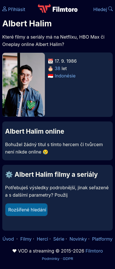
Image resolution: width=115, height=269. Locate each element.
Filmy (26, 239)
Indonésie (65, 76)
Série (58, 239)
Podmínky (50, 258)
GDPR (68, 258)
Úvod (9, 239)
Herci (42, 239)
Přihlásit (13, 9)
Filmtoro (94, 251)
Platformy (102, 239)
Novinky (78, 239)
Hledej (103, 9)
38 (57, 68)
